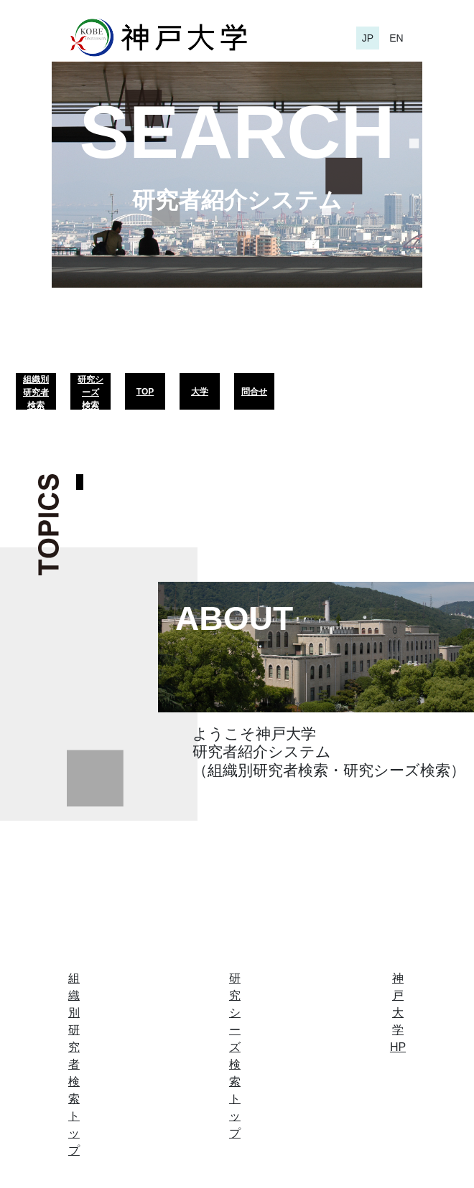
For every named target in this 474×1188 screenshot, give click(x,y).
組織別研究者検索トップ (74, 1064)
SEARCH (236, 132)
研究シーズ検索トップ (235, 1055)
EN (396, 38)
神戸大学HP (398, 1012)
